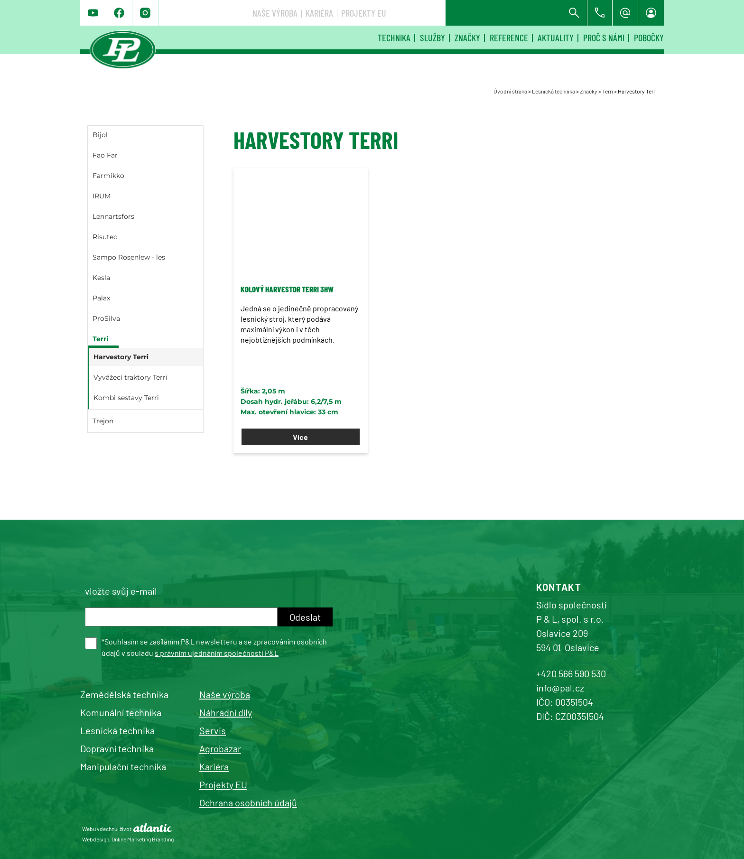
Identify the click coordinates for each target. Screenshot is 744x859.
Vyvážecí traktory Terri (130, 377)
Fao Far (105, 155)
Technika (394, 37)
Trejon (103, 421)
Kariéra (460, 13)
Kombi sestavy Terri (126, 397)
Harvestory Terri (121, 357)
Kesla (101, 277)
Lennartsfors (113, 216)
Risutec (105, 237)
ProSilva (106, 318)
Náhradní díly (225, 712)
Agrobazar (220, 748)
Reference (509, 37)
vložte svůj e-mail (121, 591)
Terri (607, 91)
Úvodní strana (510, 91)
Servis (212, 730)
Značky (467, 37)
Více (300, 436)
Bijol (100, 135)
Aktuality (556, 37)
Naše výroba (416, 13)
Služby (432, 37)
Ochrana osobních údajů (248, 802)
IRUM (102, 196)
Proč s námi (603, 37)
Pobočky (649, 37)
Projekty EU (505, 13)
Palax (101, 298)
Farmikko (108, 175)
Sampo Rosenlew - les (129, 257)
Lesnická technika (553, 91)
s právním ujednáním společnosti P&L (217, 652)
